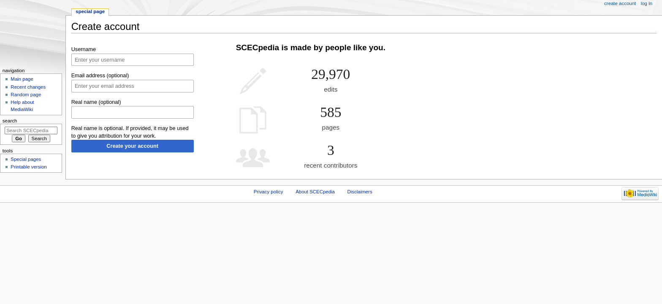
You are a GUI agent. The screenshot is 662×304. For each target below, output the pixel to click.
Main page (22, 78)
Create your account (132, 146)
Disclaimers (359, 191)
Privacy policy (268, 191)
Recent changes (28, 87)
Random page (26, 94)
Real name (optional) (96, 102)
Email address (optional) (100, 76)
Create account (620, 3)
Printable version (28, 166)
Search (10, 120)
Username (83, 49)
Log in (646, 3)
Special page (90, 11)
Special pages (26, 159)
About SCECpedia (315, 191)
